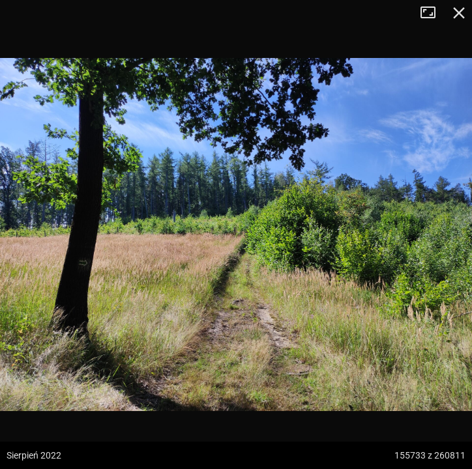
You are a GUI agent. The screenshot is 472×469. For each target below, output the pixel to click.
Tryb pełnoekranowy (433, 13)
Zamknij (459, 13)
